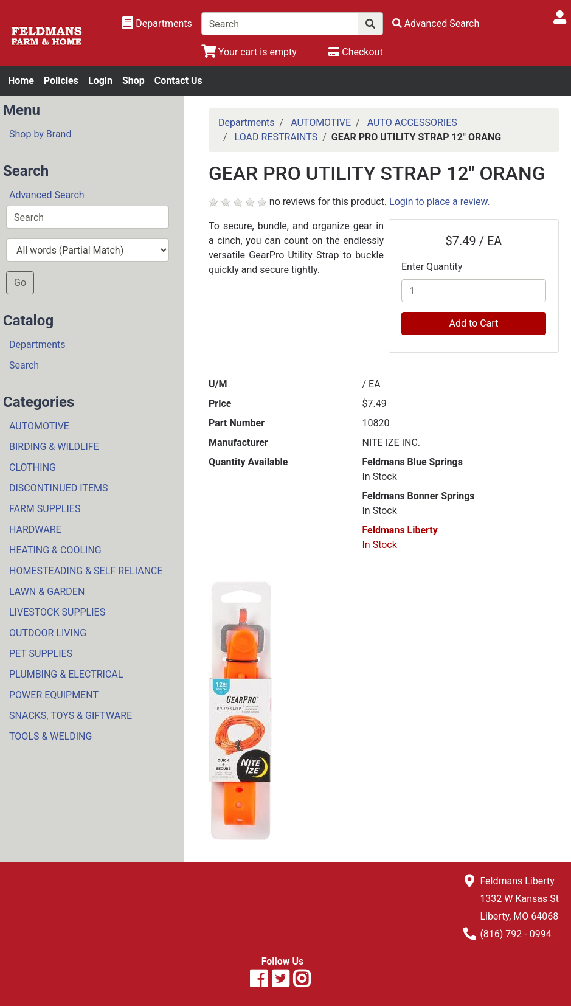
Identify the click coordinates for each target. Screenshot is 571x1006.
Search (24, 365)
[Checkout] (355, 52)
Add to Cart (474, 323)
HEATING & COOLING (55, 550)
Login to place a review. (439, 201)
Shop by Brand (40, 134)
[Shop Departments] (157, 23)
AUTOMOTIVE (39, 426)
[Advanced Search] (436, 23)
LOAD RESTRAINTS (276, 137)
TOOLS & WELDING (50, 736)
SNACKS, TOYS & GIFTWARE (70, 715)
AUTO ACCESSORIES (412, 122)
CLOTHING (32, 467)
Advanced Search (47, 195)
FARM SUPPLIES (44, 509)
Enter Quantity (431, 266)
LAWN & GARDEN (47, 591)
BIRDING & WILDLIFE (54, 447)
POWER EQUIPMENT (54, 695)
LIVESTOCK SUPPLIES (57, 612)
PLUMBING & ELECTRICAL (66, 674)
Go (20, 282)
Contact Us (178, 80)
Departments (37, 344)
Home (21, 80)
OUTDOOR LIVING (47, 633)
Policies (61, 80)
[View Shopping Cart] (249, 52)
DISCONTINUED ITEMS (58, 488)
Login (100, 80)
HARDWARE (35, 529)
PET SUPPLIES (40, 653)
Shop (133, 80)
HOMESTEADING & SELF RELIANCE (86, 571)
